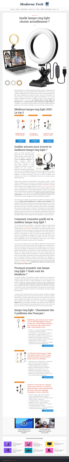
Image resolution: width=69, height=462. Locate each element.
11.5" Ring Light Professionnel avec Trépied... (33, 134)
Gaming (18, 9)
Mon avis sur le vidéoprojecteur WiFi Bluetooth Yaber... (37, 444)
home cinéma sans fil (24, 262)
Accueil (12, 9)
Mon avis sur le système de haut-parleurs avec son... (38, 451)
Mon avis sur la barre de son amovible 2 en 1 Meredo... (17, 451)
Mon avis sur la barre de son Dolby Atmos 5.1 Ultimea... (17, 444)
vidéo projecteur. (27, 228)
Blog (54, 9)
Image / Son (32, 9)
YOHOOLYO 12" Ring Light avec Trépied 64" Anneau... (48, 134)
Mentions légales (13, 460)
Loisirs (37, 9)
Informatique (24, 9)
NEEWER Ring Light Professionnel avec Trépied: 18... (20, 134)
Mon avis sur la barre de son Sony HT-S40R (59, 450)
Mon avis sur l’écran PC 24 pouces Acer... (59, 444)
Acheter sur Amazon (21, 141)
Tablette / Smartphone (46, 9)
